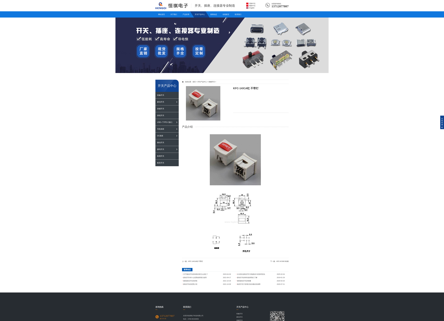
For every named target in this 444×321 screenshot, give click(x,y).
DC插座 (160, 136)
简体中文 (252, 3)
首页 (194, 82)
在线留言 (226, 14)
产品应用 (186, 14)
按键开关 (160, 109)
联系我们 (238, 14)
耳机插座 (160, 129)
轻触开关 (160, 95)
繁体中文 (252, 6)
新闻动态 (213, 14)
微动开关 (160, 142)
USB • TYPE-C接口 (164, 122)
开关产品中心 (200, 14)
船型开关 (160, 163)
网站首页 (161, 14)
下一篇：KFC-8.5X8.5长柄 (279, 261)
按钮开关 (160, 115)
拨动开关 (160, 102)
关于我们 (173, 14)
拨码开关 (160, 149)
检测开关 (160, 156)
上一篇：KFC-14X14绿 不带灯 (192, 261)
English (251, 8)
